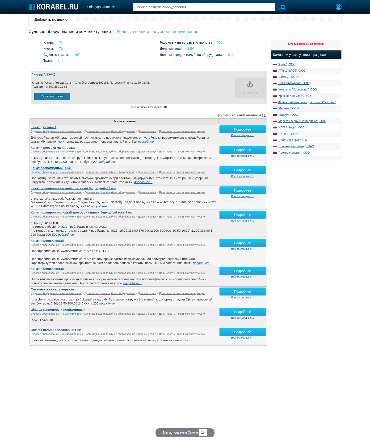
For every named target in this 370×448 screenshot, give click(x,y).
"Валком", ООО (288, 76)
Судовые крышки (56, 55)
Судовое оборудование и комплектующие (70, 31)
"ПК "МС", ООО (288, 134)
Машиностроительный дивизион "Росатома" (307, 102)
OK (203, 433)
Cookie (193, 432)
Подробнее (242, 129)
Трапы (48, 60)
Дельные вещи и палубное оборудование (157, 31)
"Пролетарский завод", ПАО (296, 146)
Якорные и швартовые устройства (186, 42)
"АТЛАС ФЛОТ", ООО (291, 70)
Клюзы (48, 42)
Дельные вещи (171, 48)
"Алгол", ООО (286, 64)
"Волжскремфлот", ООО (293, 83)
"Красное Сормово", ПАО (294, 96)
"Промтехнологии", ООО (294, 152)
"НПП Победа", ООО (291, 127)
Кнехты (49, 48)
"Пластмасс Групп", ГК (292, 140)
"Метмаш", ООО (288, 108)
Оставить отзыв (52, 96)
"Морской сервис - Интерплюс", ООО (302, 121)
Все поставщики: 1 (242, 135)
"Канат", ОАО (43, 75)
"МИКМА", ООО (288, 114)
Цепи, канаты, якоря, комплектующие (182, 131)
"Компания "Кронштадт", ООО (297, 89)
